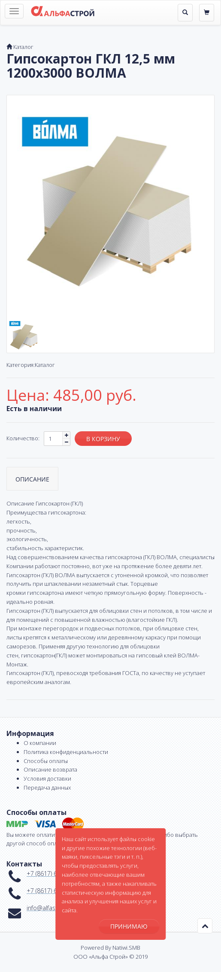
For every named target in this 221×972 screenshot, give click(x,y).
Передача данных (47, 787)
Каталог (23, 47)
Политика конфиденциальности (66, 752)
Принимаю (129, 926)
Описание (32, 479)
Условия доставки (47, 778)
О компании (40, 743)
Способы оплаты (46, 761)
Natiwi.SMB (126, 947)
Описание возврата (50, 769)
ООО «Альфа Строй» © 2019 (110, 956)
